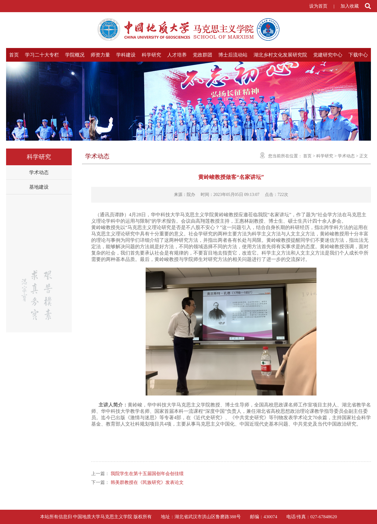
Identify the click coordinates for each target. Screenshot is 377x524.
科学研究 (151, 54)
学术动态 (39, 172)
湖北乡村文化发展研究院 (280, 54)
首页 (14, 54)
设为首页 (318, 6)
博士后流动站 (232, 54)
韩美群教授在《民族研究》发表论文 (147, 482)
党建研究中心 (327, 54)
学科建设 (126, 54)
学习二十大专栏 (42, 54)
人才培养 (177, 54)
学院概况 (75, 54)
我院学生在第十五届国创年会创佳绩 (147, 473)
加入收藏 (350, 6)
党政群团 (202, 54)
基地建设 (39, 187)
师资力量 (100, 54)
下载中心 (358, 54)
